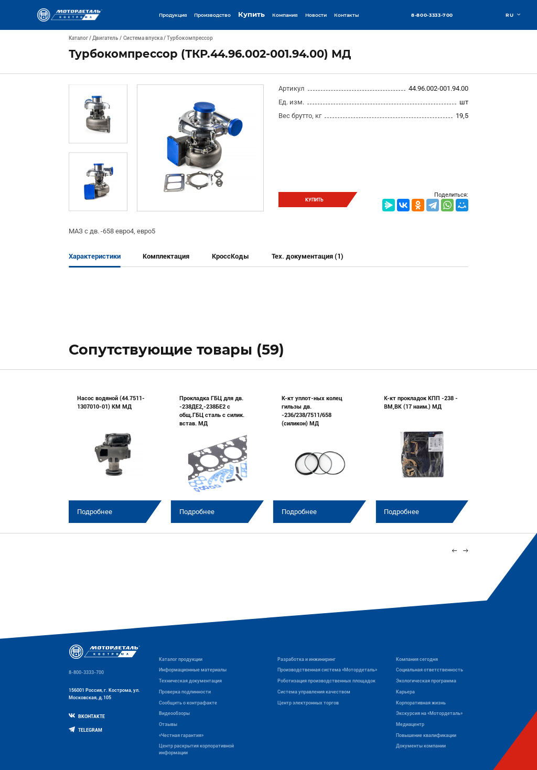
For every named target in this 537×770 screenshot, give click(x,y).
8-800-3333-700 (432, 15)
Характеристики (95, 256)
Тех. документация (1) (307, 256)
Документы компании (421, 745)
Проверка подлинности (185, 691)
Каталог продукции (180, 659)
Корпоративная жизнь (421, 702)
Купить (251, 14)
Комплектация (166, 256)
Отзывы (168, 724)
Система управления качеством (313, 691)
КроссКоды (230, 256)
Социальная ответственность (429, 669)
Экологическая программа (426, 680)
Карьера (405, 691)
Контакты (346, 15)
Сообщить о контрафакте (188, 702)
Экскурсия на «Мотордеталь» (429, 713)
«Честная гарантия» (181, 735)
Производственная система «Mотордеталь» (327, 669)
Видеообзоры (174, 713)
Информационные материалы (193, 669)
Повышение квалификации (426, 735)
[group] (115, 453)
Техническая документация (190, 680)
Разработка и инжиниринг (306, 659)
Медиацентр (410, 724)
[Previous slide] (454, 551)
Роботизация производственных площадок (326, 680)
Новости (316, 15)
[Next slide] (466, 551)
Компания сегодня (417, 659)
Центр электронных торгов (308, 702)
